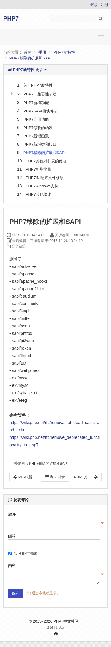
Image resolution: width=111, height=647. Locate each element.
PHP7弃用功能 (36, 119)
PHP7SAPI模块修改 (40, 111)
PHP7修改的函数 (38, 127)
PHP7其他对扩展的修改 (46, 161)
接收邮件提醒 (22, 553)
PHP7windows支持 (42, 186)
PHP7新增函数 (36, 136)
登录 (94, 4)
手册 (42, 52)
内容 (12, 565)
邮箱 (12, 536)
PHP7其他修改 (38, 194)
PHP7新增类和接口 (40, 144)
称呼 (12, 514)
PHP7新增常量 (38, 169)
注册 (104, 4)
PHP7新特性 (64, 52)
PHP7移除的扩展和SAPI (30, 58)
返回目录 (55, 477)
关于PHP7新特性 (38, 85)
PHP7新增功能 (36, 102)
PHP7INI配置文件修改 (45, 177)
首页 (27, 52)
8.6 (36, 627)
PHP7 (11, 18)
